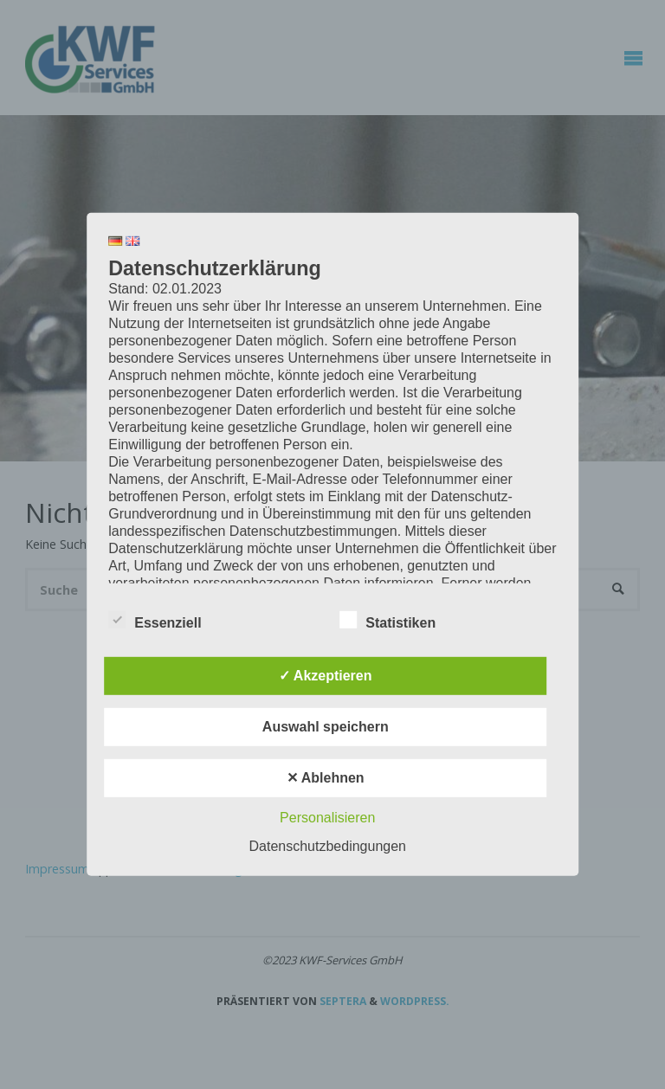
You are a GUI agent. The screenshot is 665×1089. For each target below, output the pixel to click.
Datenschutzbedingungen (327, 846)
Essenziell (154, 620)
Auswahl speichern (325, 726)
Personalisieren (327, 817)
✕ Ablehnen (326, 777)
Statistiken (387, 620)
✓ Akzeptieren (325, 675)
